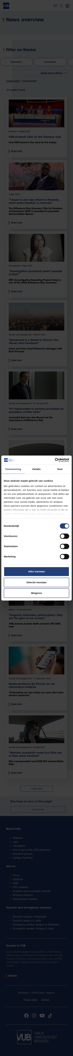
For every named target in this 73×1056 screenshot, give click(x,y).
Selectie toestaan (36, 582)
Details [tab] (36, 469)
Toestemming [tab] (13, 469)
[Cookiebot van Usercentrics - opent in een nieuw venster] (54, 460)
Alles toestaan (36, 571)
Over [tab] (60, 469)
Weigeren (36, 593)
